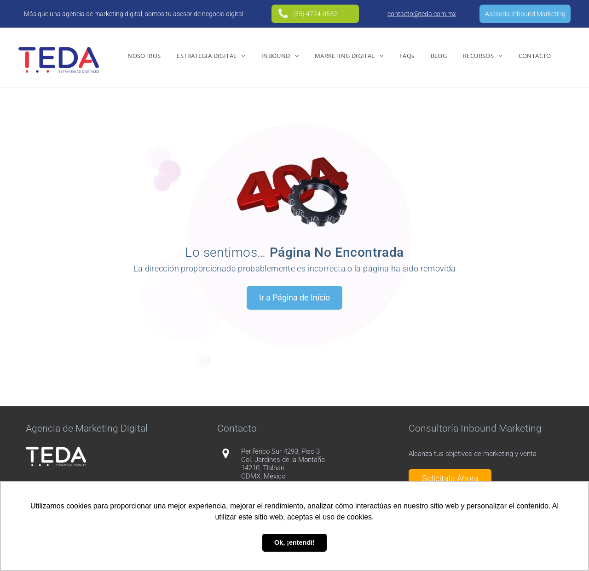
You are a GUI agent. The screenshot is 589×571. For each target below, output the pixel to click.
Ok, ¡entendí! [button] (294, 542)
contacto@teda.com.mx (421, 13)
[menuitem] (145, 55)
